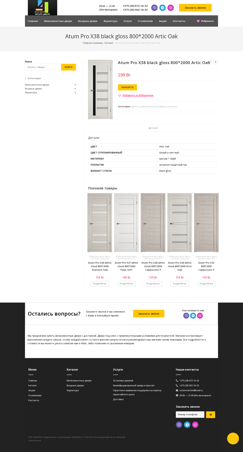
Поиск (28, 61)
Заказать (127, 87)
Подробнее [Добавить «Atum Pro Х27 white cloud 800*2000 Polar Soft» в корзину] (126, 283)
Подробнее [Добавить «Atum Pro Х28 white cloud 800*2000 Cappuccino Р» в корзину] (153, 283)
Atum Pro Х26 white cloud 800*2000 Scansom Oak (99, 266)
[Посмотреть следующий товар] (215, 62)
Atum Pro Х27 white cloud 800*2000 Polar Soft (126, 266)
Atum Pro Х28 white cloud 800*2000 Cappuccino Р (153, 266)
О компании (145, 21)
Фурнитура (110, 21)
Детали (153, 128)
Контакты (179, 21)
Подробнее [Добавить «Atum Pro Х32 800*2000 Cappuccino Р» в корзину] (206, 283)
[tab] (153, 128)
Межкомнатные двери (58, 21)
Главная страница (93, 42)
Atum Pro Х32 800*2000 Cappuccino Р (206, 266)
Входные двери (87, 21)
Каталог (109, 42)
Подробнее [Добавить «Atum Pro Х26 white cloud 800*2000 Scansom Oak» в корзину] (99, 283)
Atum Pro (135, 106)
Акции (163, 21)
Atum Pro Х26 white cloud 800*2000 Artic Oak (180, 266)
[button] (195, 7)
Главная (33, 21)
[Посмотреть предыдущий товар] (209, 62)
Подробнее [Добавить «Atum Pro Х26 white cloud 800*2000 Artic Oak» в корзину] (179, 283)
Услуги (128, 21)
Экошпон (172, 106)
